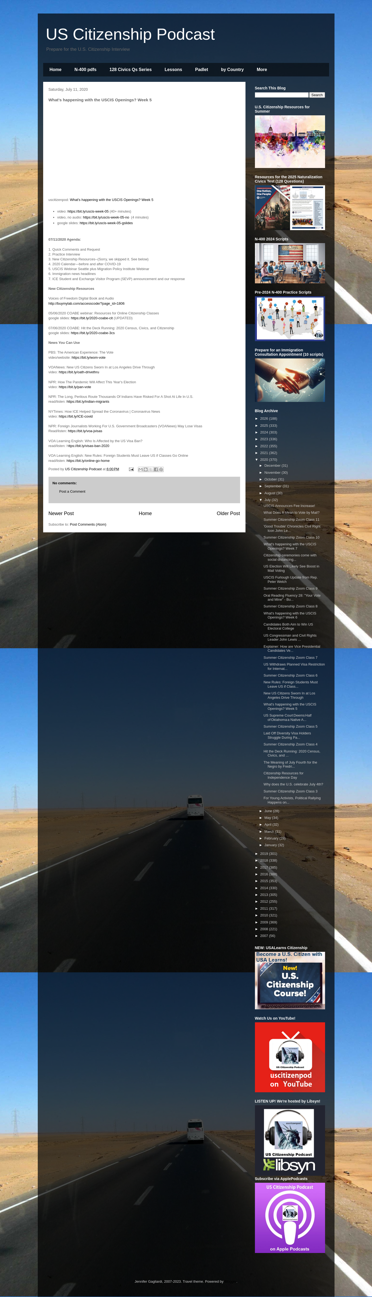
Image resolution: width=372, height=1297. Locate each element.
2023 (264, 439)
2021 (264, 453)
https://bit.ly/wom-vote (89, 357)
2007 (264, 936)
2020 (264, 460)
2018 (264, 860)
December (273, 465)
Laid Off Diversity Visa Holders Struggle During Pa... (287, 735)
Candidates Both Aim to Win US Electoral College (288, 626)
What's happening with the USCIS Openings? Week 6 (290, 615)
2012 (264, 901)
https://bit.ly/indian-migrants (88, 401)
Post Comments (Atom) (88, 524)
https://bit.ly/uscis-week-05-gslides (106, 223)
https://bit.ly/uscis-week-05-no (106, 217)
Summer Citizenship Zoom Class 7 (291, 658)
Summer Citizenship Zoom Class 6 (291, 675)
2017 (264, 867)
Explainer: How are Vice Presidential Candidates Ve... (292, 648)
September (273, 486)
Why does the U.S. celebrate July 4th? (293, 784)
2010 (264, 915)
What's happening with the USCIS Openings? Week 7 (290, 546)
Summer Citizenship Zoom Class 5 (291, 726)
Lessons (173, 69)
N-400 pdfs (85, 69)
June (268, 811)
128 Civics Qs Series (131, 69)
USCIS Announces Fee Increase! (289, 506)
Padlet (201, 69)
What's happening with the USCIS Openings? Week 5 (111, 200)
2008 (264, 929)
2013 (264, 895)
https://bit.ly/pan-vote (75, 387)
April (268, 824)
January (271, 845)
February (271, 838)
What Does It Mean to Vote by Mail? (291, 512)
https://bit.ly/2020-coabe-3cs (93, 333)
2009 (264, 922)
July (268, 500)
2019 (264, 854)
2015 (264, 881)
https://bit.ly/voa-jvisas (85, 431)
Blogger (230, 1281)
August (270, 493)
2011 (264, 908)
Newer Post (61, 513)
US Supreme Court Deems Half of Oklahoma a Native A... (288, 717)
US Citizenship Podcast (130, 34)
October (271, 479)
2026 (264, 418)
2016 (264, 874)
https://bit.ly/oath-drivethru (79, 372)
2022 (264, 446)
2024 (264, 432)
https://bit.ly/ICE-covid (76, 416)
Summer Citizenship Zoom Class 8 (291, 606)
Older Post (228, 513)
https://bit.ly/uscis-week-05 (87, 211)
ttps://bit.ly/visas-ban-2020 (89, 446)
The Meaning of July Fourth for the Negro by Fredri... (290, 764)
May (268, 818)
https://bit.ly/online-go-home (88, 461)
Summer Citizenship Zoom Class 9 (291, 588)
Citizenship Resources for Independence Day (283, 775)
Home (56, 69)
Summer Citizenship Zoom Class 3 (291, 791)
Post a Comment (72, 491)
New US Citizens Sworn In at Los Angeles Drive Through (289, 695)
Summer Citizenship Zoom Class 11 (291, 520)
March (269, 831)
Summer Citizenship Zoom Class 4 (291, 744)
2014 (264, 888)
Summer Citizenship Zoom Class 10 (291, 537)
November (273, 473)
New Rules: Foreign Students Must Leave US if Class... (291, 684)
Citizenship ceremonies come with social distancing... (290, 557)
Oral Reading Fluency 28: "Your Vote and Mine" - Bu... (292, 597)
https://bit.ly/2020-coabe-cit (92, 318)
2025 (264, 426)
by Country (232, 69)
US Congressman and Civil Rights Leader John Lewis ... (290, 637)
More (262, 69)
